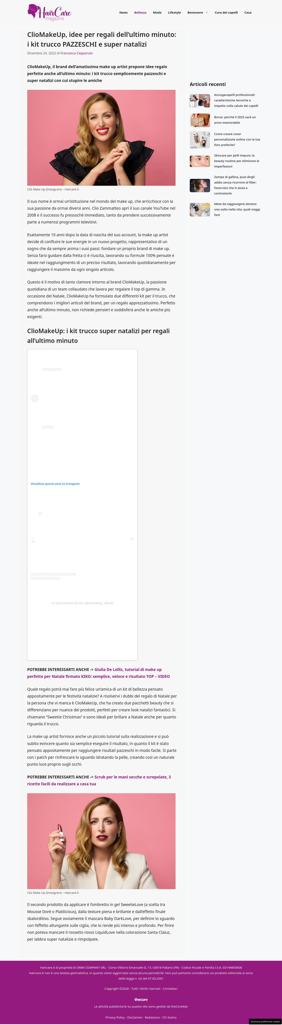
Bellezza (140, 12)
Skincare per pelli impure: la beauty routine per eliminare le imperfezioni (236, 160)
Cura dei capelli (226, 12)
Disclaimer (134, 1017)
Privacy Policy (115, 1017)
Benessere (200, 12)
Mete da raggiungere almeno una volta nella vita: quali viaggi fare (237, 209)
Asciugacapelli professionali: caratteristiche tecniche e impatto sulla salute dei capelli (236, 100)
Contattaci (170, 988)
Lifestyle (174, 12)
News (123, 12)
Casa (248, 12)
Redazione (152, 1017)
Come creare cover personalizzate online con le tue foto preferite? (237, 139)
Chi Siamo (169, 1017)
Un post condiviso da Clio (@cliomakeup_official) (82, 603)
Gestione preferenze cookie (265, 1021)
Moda (157, 12)
